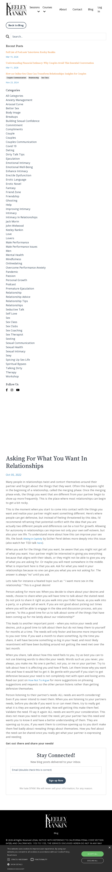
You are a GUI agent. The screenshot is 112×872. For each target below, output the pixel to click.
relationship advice (18, 296)
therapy (11, 371)
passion (10, 275)
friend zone (13, 191)
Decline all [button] (92, 860)
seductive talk (15, 308)
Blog (90, 9)
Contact (77, 9)
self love (11, 312)
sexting (10, 338)
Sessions (33, 8)
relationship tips (17, 300)
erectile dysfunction (18, 174)
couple (10, 132)
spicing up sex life (18, 358)
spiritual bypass (16, 363)
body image (13, 111)
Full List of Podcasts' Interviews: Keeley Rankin (30, 51)
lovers (10, 237)
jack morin (12, 220)
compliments (14, 128)
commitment (14, 124)
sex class (45, 77)
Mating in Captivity (34, 537)
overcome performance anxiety (26, 266)
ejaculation (13, 157)
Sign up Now (56, 780)
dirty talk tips (15, 153)
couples (11, 136)
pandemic (12, 270)
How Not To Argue (40, 679)
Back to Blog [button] (16, 24)
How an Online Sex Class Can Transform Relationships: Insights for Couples (46, 72)
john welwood (15, 224)
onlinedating (14, 262)
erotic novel (13, 182)
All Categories (14, 94)
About (62, 9)
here (47, 542)
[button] (39, 864)
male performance (17, 241)
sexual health (14, 346)
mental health (15, 254)
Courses (47, 8)
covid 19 (11, 145)
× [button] (109, 848)
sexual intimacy (15, 350)
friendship (12, 195)
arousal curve (14, 103)
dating (10, 149)
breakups (12, 115)
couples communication (16, 77)
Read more (12, 855)
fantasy (11, 187)
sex (8, 317)
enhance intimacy (17, 170)
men (8, 250)
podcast (11, 283)
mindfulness (13, 258)
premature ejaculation (20, 287)
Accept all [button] (92, 854)
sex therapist (14, 333)
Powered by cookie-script (15, 869)
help (9, 203)
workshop (12, 375)
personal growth (16, 279)
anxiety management (19, 99)
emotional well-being (19, 166)
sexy (8, 354)
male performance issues (21, 245)
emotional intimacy (18, 162)
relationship (34, 77)
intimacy (11, 212)
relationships (14, 304)
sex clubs (12, 325)
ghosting (11, 199)
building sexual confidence (23, 120)
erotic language (16, 178)
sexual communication (20, 342)
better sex (12, 107)
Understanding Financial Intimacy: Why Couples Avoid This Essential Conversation (50, 62)
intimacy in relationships (21, 216)
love (9, 233)
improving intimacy (18, 208)
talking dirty (14, 367)
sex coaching (14, 329)
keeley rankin (14, 229)
